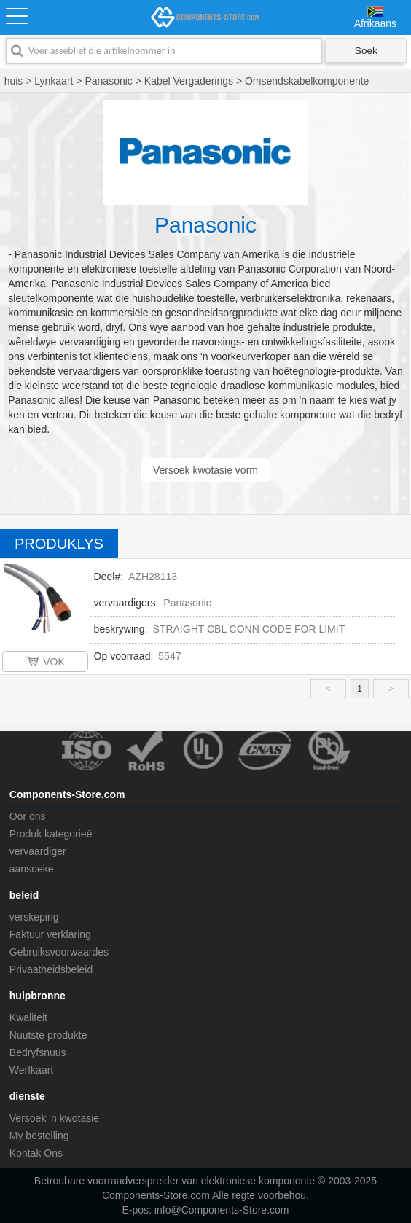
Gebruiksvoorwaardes (59, 952)
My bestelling (39, 1135)
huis (13, 81)
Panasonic (108, 81)
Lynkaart (53, 81)
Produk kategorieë (51, 834)
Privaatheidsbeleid (51, 969)
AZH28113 (152, 576)
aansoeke (31, 869)
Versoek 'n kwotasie (54, 1118)
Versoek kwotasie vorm (205, 470)
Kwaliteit (28, 1017)
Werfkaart (31, 1070)
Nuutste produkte (48, 1035)
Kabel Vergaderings (188, 81)
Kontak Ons (36, 1153)
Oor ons (27, 816)
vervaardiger (37, 851)
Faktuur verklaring (50, 934)
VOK (54, 662)
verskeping (34, 917)
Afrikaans (375, 23)
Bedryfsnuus (37, 1052)
